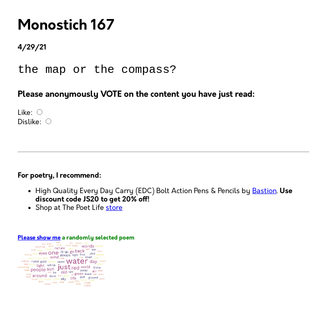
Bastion (264, 194)
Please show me (39, 240)
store (114, 210)
